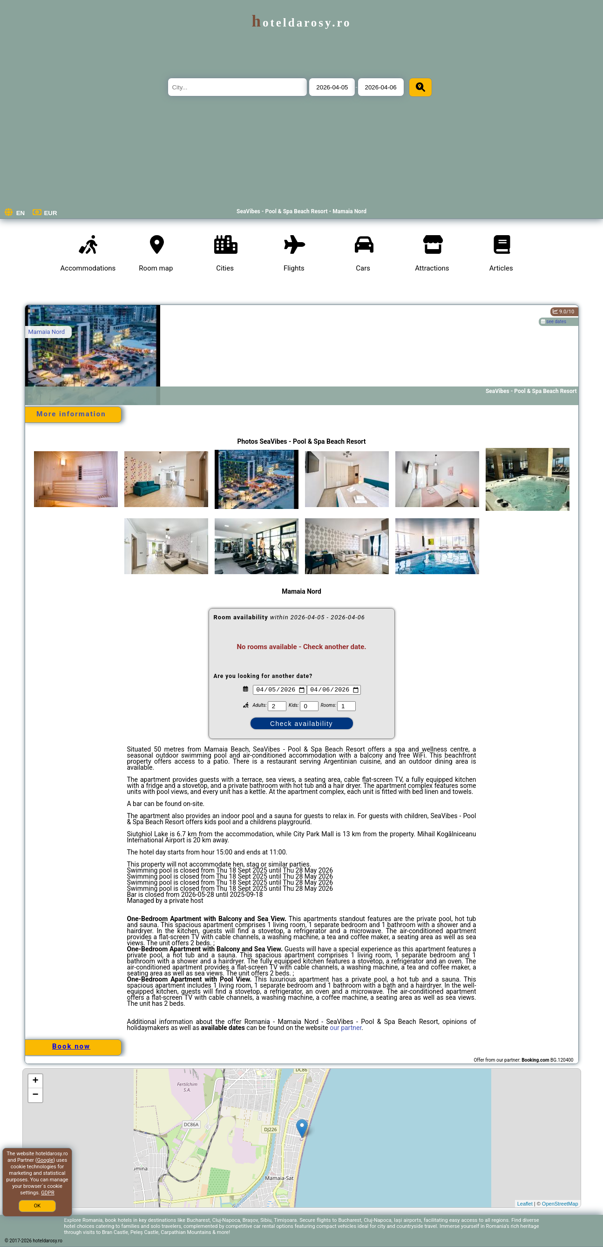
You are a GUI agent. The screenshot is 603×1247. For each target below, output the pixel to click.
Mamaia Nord (46, 331)
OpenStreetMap (560, 1203)
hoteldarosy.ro (301, 22)
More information (71, 414)
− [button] (35, 1095)
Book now (71, 1046)
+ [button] (35, 1081)
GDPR (47, 1193)
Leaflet (525, 1203)
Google (45, 1160)
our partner (345, 1027)
